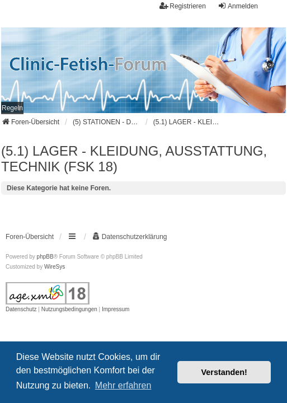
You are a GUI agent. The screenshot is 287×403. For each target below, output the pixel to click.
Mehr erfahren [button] (123, 385)
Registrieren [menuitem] (182, 6)
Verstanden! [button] (224, 372)
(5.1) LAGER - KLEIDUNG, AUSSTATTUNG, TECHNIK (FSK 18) (134, 158)
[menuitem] (12, 108)
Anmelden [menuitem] (238, 6)
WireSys (54, 267)
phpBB (45, 257)
